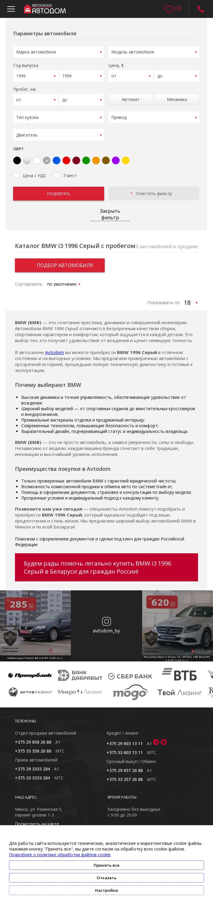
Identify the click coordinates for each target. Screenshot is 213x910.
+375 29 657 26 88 (124, 766)
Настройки (106, 890)
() (178, 8)
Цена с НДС (29, 170)
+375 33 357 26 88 (124, 775)
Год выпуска (25, 64)
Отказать (106, 877)
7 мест (65, 170)
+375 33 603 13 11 (124, 748)
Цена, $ (116, 64)
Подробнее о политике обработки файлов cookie (60, 854)
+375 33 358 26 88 (33, 747)
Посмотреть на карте (37, 820)
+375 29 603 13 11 (124, 739)
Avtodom (54, 348)
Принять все (106, 865)
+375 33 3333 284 (32, 774)
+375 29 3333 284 (32, 765)
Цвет (18, 144)
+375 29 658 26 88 (33, 738)
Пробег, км (24, 87)
